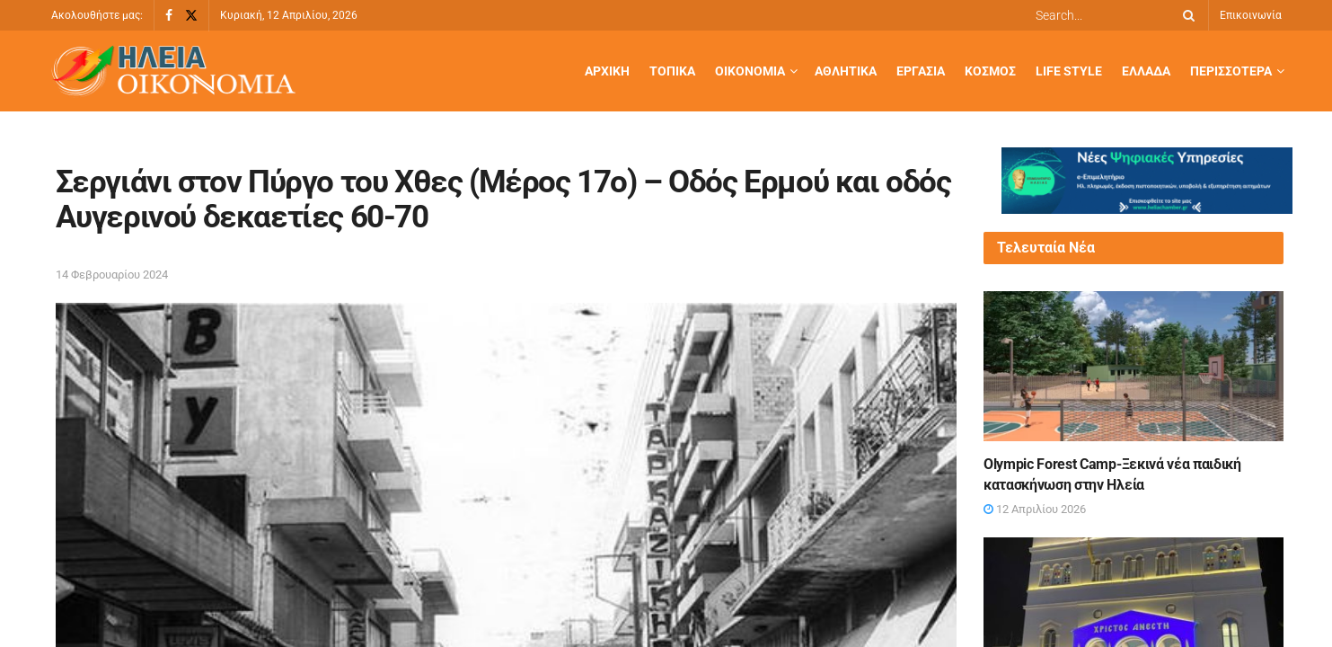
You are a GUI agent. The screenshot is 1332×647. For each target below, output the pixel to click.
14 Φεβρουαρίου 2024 (112, 274)
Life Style (1069, 71)
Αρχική (607, 71)
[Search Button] (1185, 15)
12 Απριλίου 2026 (1035, 509)
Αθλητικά (846, 71)
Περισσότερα (1231, 71)
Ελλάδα (1146, 71)
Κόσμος (990, 71)
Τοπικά (672, 71)
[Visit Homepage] (173, 71)
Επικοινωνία (1251, 15)
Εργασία (920, 71)
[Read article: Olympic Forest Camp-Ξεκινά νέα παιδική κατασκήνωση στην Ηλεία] (1133, 366)
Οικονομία (750, 71)
